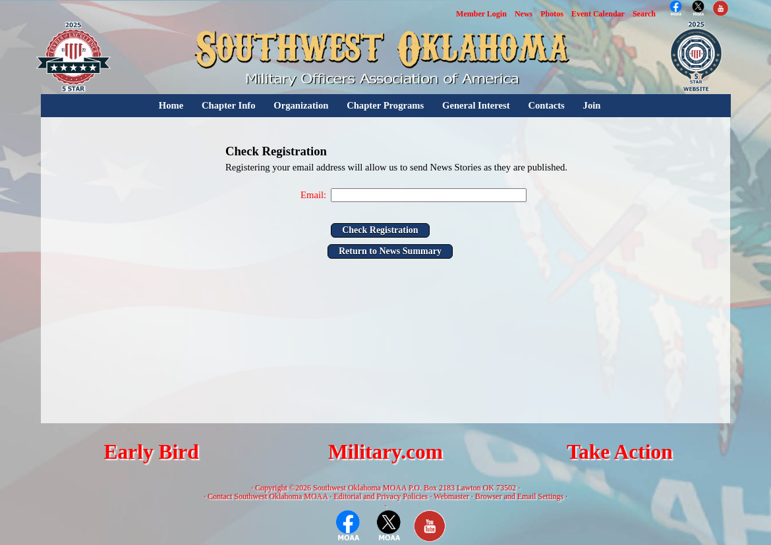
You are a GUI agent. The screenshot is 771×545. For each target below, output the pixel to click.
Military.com (385, 451)
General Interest (476, 105)
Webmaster (451, 496)
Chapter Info (229, 105)
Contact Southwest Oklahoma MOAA (268, 496)
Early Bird (150, 451)
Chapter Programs (385, 105)
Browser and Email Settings (519, 496)
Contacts (546, 105)
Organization (300, 105)
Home (171, 105)
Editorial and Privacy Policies (380, 496)
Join (592, 105)
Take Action (620, 451)
